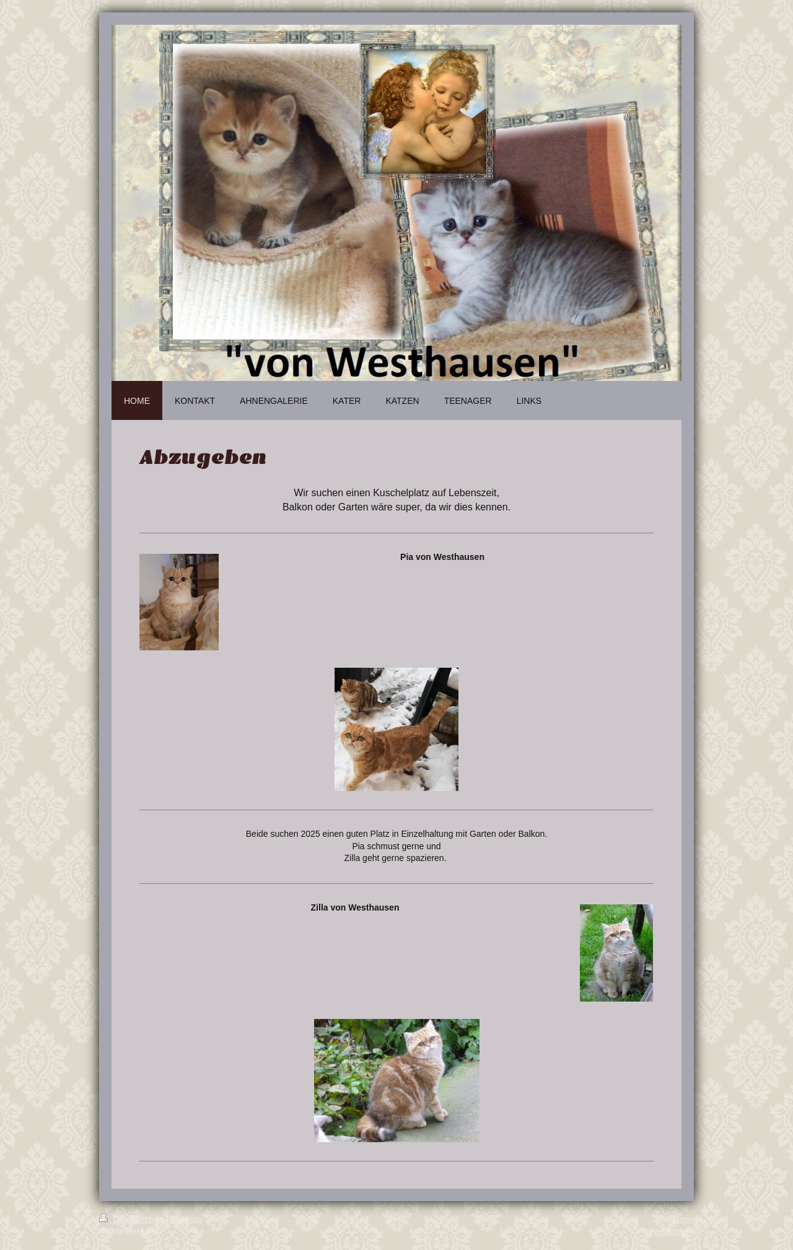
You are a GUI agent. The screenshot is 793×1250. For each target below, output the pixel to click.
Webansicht (671, 1231)
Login (683, 1219)
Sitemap (186, 1219)
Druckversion (132, 1219)
